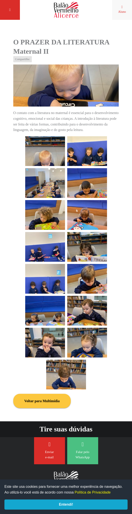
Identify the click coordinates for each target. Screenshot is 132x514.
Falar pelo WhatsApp (82, 450)
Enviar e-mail (49, 450)
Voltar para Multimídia (42, 401)
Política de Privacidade (93, 492)
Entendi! (66, 504)
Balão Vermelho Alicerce (66, 10)
